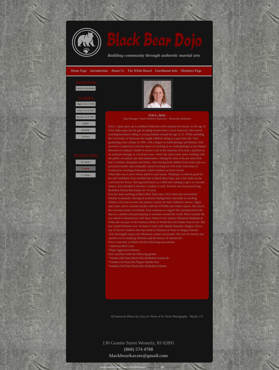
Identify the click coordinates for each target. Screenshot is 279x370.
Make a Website (153, 367)
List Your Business (171, 367)
